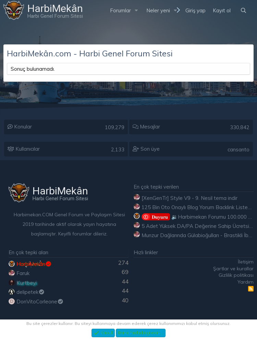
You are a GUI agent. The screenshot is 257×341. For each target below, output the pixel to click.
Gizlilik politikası (236, 275)
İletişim (246, 262)
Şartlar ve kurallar (233, 268)
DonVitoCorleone (40, 301)
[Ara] (243, 10)
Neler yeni (158, 10)
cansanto (238, 149)
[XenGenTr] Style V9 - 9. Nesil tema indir (189, 198)
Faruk (22, 273)
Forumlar (120, 10)
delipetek (30, 292)
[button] (136, 10)
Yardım (245, 282)
